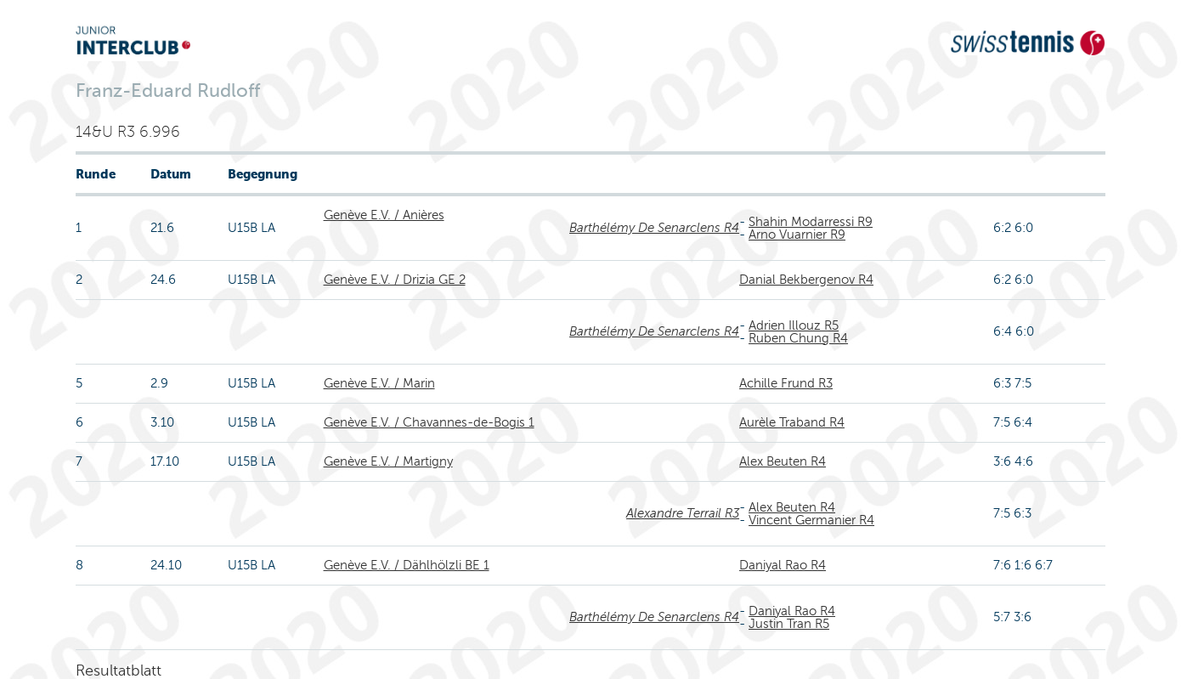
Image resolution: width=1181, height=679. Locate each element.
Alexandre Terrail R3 (682, 513)
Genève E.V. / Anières (384, 215)
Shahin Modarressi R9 (811, 222)
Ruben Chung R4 (798, 338)
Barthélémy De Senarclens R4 (654, 228)
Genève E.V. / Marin (379, 383)
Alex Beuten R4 (782, 461)
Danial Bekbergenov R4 (806, 279)
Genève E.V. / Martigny (388, 461)
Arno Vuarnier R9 (797, 234)
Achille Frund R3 (786, 383)
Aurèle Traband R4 (792, 422)
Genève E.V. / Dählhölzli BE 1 (406, 565)
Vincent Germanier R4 (811, 520)
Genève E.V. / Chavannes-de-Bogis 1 (429, 422)
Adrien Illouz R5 (794, 325)
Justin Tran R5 (789, 624)
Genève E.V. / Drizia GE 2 (395, 279)
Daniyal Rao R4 (782, 565)
